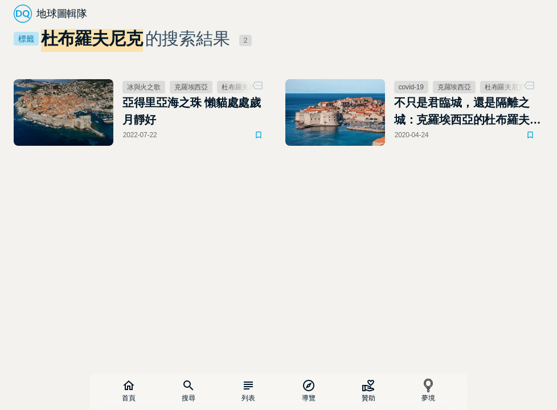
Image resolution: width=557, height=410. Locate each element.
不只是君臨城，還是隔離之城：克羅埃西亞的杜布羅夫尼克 (467, 112)
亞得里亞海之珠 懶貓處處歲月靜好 (191, 111)
